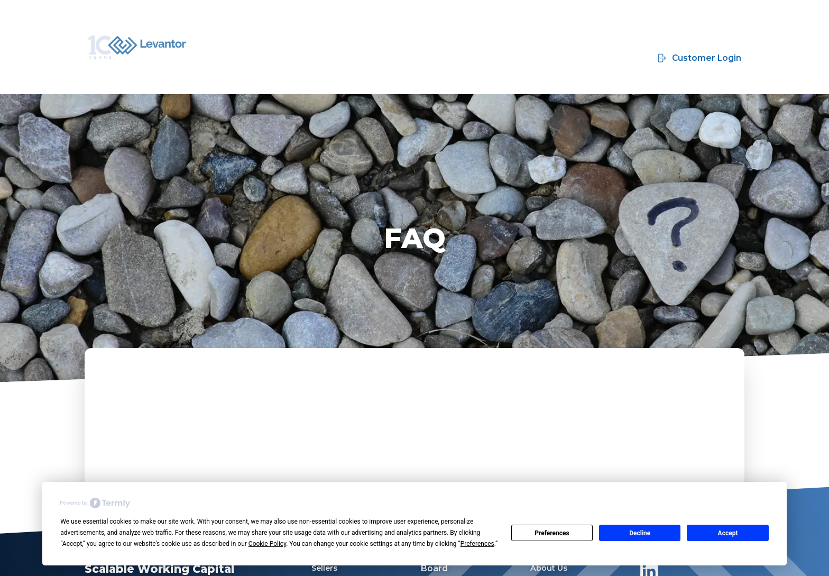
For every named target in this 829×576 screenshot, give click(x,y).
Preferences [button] (477, 543)
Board (434, 568)
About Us (548, 568)
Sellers (324, 568)
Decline (639, 533)
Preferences (552, 533)
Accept (728, 533)
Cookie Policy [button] (267, 543)
